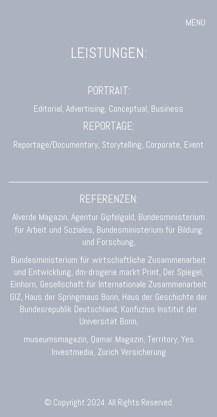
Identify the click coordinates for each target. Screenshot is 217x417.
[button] (197, 22)
